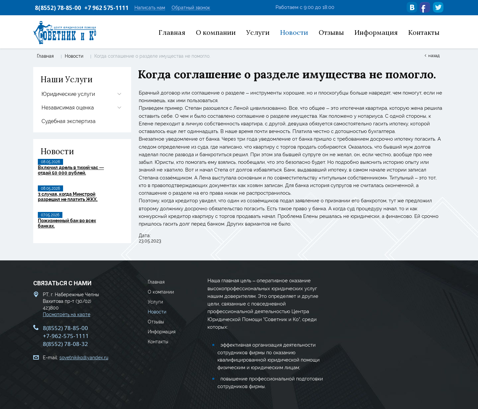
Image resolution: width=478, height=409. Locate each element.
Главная (45, 56)
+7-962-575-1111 (66, 335)
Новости (74, 56)
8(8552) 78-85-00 (58, 8)
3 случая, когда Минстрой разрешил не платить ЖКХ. (68, 196)
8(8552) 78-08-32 (65, 343)
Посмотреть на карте (66, 313)
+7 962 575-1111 (106, 8)
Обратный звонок (191, 7)
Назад (434, 55)
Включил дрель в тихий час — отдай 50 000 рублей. (71, 170)
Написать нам (149, 7)
